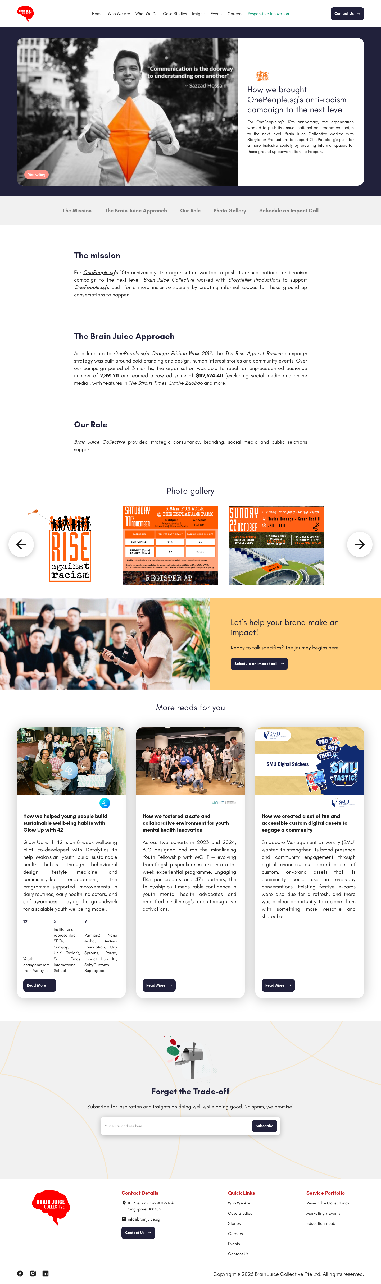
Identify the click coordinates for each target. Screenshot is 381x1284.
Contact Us (238, 1253)
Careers (235, 13)
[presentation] (190, 1150)
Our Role (190, 210)
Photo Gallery (230, 210)
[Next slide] (360, 544)
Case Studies (175, 13)
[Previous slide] (21, 544)
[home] (25, 13)
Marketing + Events (323, 1213)
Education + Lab (320, 1223)
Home (97, 13)
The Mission (77, 210)
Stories (234, 1223)
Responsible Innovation (268, 13)
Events (216, 13)
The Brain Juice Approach (136, 210)
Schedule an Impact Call (289, 210)
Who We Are (119, 13)
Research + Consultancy (327, 1202)
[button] (146, 14)
